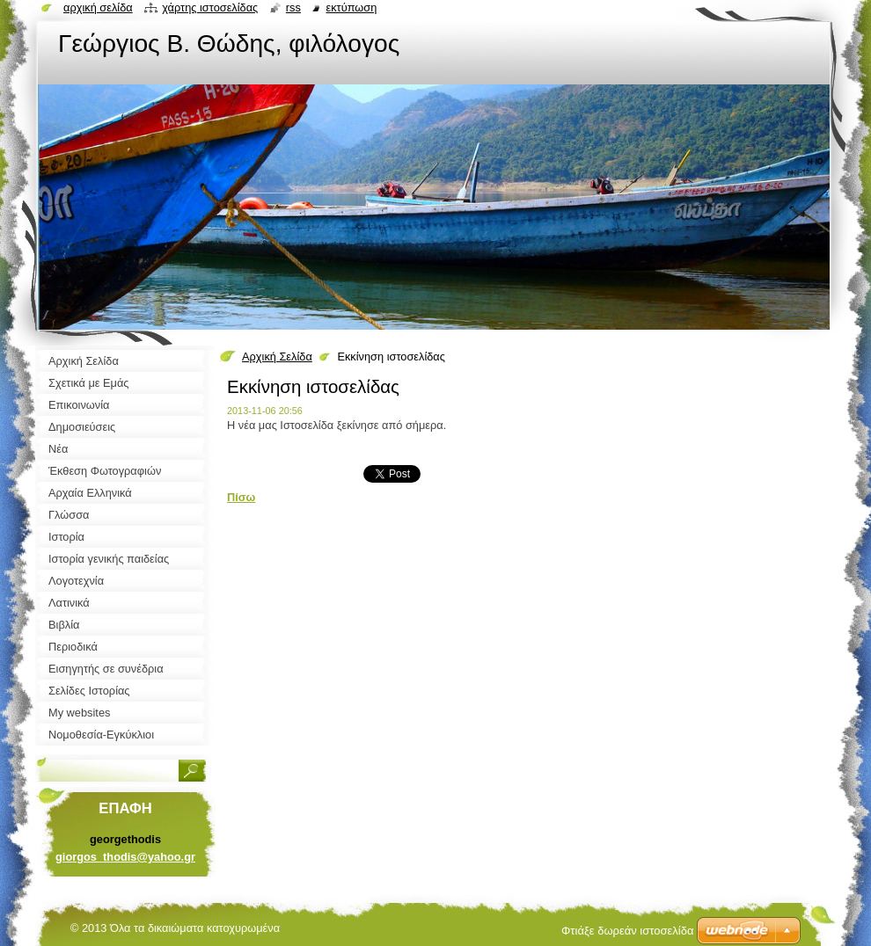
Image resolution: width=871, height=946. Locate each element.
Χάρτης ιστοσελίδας (210, 7)
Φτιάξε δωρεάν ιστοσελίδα (627, 930)
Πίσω (241, 497)
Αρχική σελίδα (98, 7)
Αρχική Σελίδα (277, 356)
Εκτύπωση (351, 7)
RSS (293, 7)
